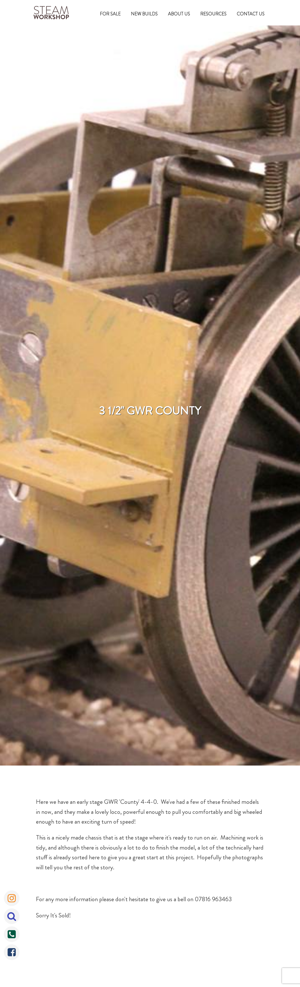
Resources (213, 14)
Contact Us (251, 14)
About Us (179, 14)
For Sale (110, 14)
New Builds (144, 14)
